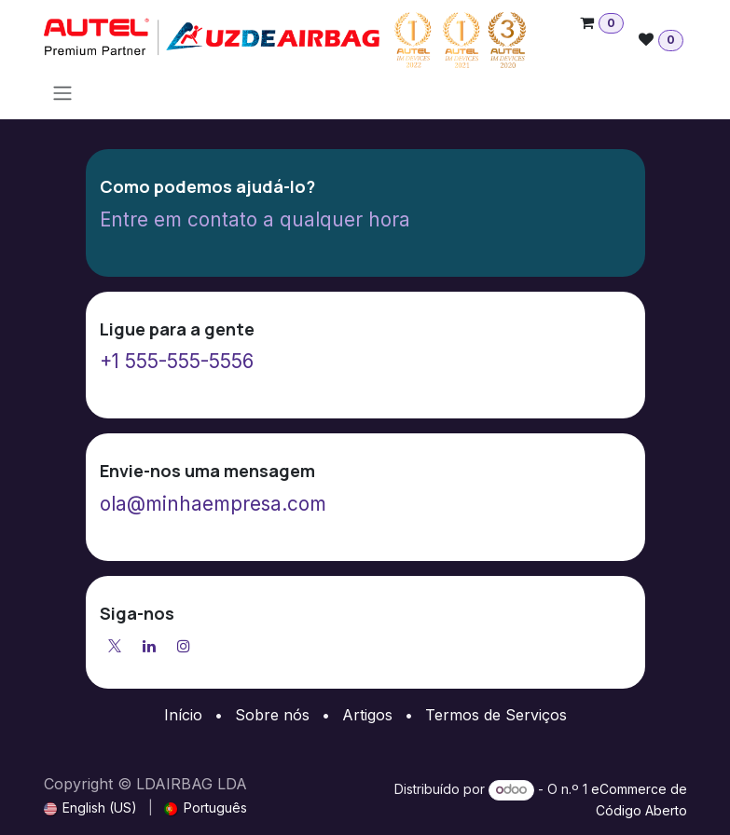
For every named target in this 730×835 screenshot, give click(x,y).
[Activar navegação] (62, 92)
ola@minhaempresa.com (213, 503)
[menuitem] (91, 807)
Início (183, 714)
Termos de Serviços (496, 714)
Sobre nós (272, 714)
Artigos (367, 714)
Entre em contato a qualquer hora (255, 219)
